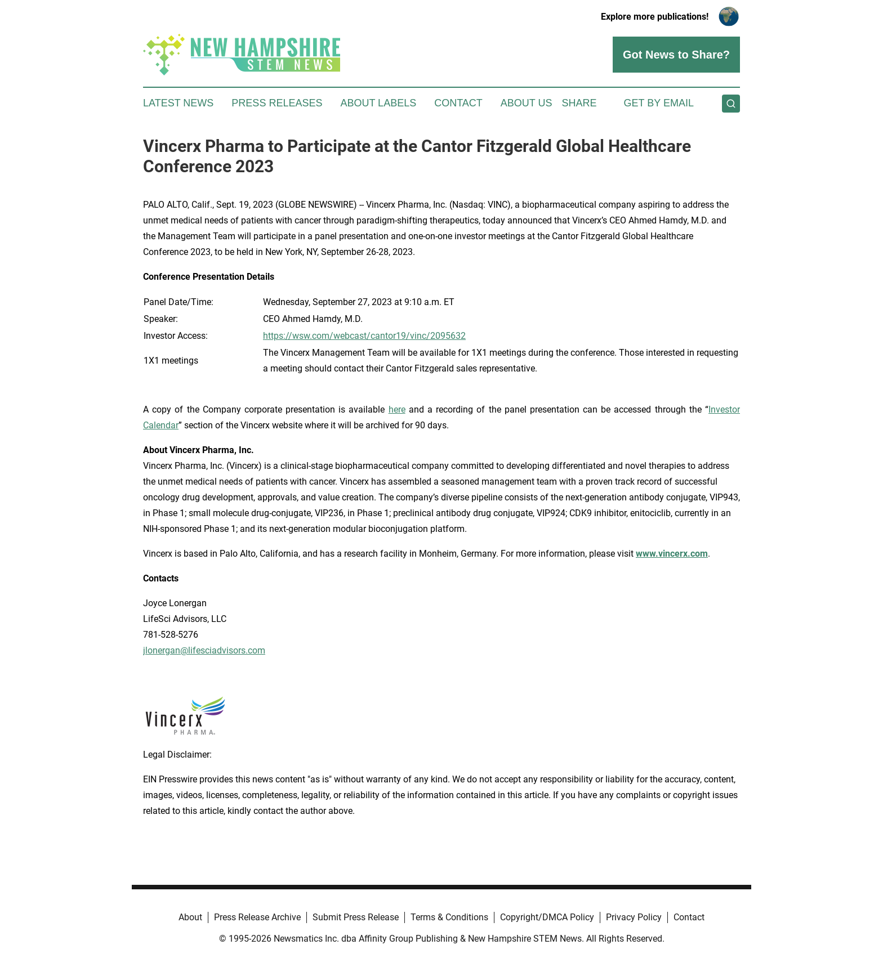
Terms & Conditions (449, 917)
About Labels (378, 103)
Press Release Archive (257, 917)
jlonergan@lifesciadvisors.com (204, 650)
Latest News (178, 103)
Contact (458, 103)
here (397, 409)
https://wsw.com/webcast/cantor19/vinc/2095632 (364, 335)
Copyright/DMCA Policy (547, 917)
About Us (526, 103)
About (190, 917)
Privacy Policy (634, 917)
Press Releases (276, 103)
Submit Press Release (356, 917)
